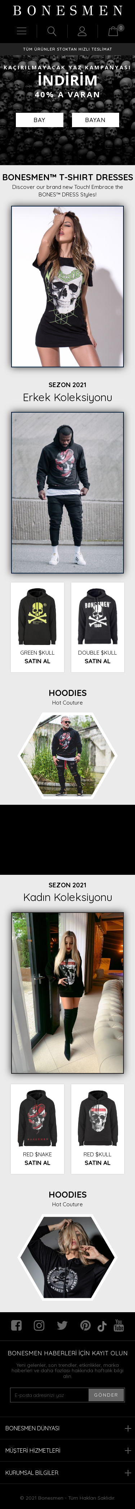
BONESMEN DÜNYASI (68, 1428)
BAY (39, 120)
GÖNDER (106, 1395)
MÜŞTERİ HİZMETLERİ (68, 1450)
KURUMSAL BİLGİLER (68, 1472)
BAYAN (95, 120)
